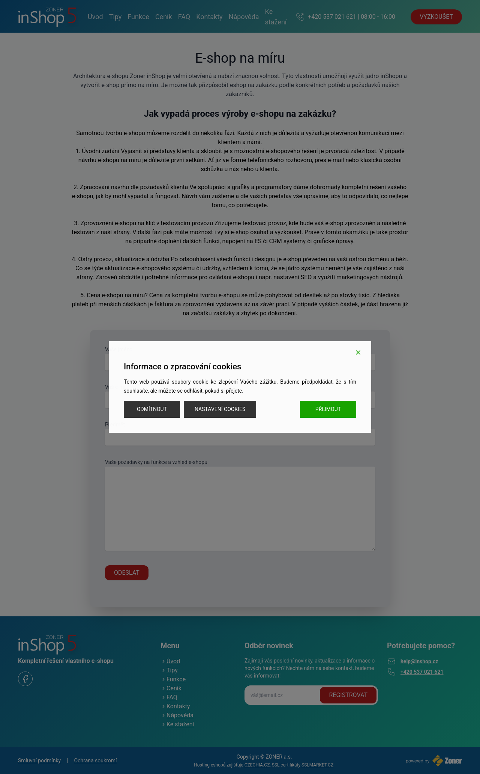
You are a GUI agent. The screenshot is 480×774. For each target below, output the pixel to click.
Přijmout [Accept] (328, 409)
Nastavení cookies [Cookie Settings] (220, 409)
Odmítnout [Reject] (152, 409)
